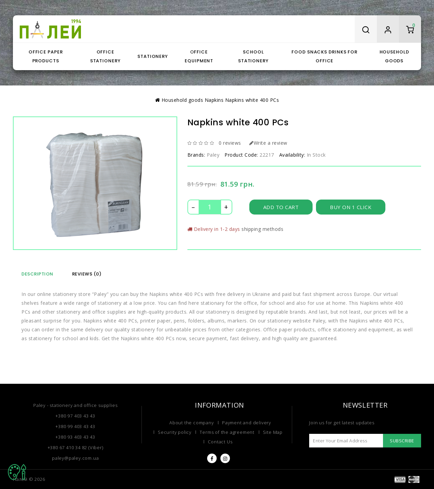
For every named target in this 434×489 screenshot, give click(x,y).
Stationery (152, 56)
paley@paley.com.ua (75, 457)
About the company (192, 422)
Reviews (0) (87, 274)
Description (37, 274)
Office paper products (46, 56)
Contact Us (220, 442)
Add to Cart (281, 207)
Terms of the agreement (226, 432)
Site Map (271, 432)
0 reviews (229, 143)
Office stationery (105, 56)
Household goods (394, 56)
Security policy (176, 432)
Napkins (213, 100)
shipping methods (260, 229)
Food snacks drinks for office (324, 56)
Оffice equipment (199, 56)
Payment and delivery (246, 422)
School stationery (253, 56)
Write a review (266, 143)
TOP (17, 472)
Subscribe (400, 440)
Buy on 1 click (352, 207)
